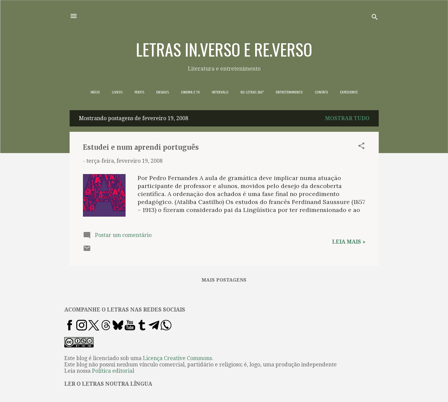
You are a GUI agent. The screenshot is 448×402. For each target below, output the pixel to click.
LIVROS (117, 92)
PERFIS (139, 92)
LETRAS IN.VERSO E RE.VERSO (224, 49)
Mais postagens (224, 280)
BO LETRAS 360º (252, 92)
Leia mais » (348, 242)
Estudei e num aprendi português (141, 147)
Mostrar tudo (347, 118)
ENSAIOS (162, 92)
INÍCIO (95, 92)
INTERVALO (220, 92)
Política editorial (113, 371)
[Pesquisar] (375, 18)
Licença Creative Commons (177, 358)
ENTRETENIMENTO (289, 92)
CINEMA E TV (190, 92)
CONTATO (321, 92)
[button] (361, 147)
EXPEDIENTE (349, 92)
